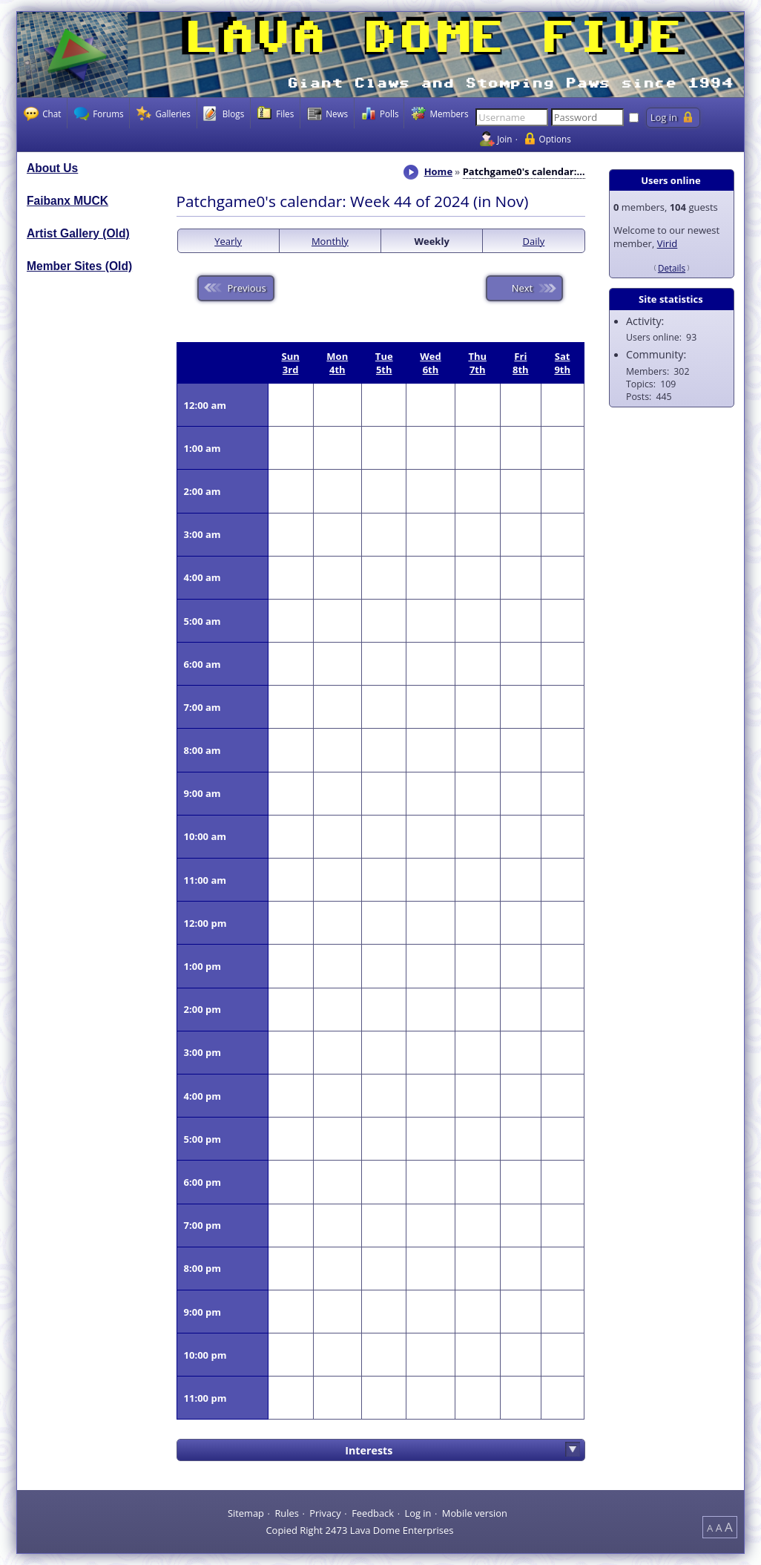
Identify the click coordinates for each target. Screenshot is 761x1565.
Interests (368, 1450)
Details (671, 268)
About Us (52, 168)
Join (504, 139)
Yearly (228, 241)
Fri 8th (521, 363)
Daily (534, 241)
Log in (417, 1512)
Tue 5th (384, 363)
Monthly (330, 241)
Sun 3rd (290, 363)
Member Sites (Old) (79, 266)
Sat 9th (562, 363)
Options (555, 139)
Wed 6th (430, 363)
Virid (667, 243)
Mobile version (474, 1512)
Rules (286, 1512)
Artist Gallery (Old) (78, 233)
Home (438, 171)
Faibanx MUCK (67, 200)
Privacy (324, 1512)
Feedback (373, 1512)
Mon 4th (337, 363)
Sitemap (246, 1512)
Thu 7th (477, 363)
